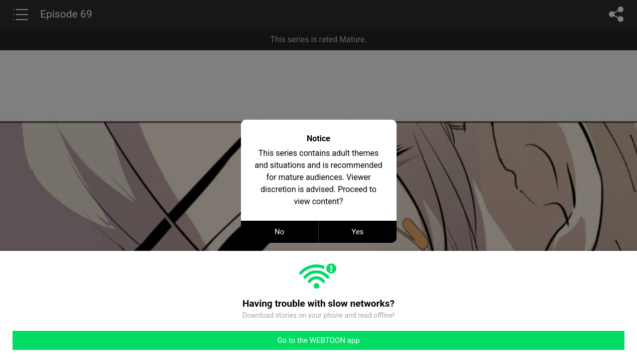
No (279, 231)
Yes (357, 231)
